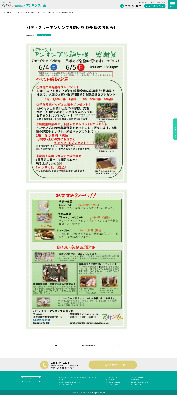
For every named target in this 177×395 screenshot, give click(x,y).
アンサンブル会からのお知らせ (26, 12)
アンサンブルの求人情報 (175, 129)
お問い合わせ (154, 6)
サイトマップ (141, 2)
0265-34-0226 (133, 5)
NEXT (120, 346)
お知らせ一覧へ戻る (88, 346)
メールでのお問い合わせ (112, 364)
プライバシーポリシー (158, 2)
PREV (56, 346)
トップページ (6, 12)
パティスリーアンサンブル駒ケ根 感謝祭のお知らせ (58, 12)
